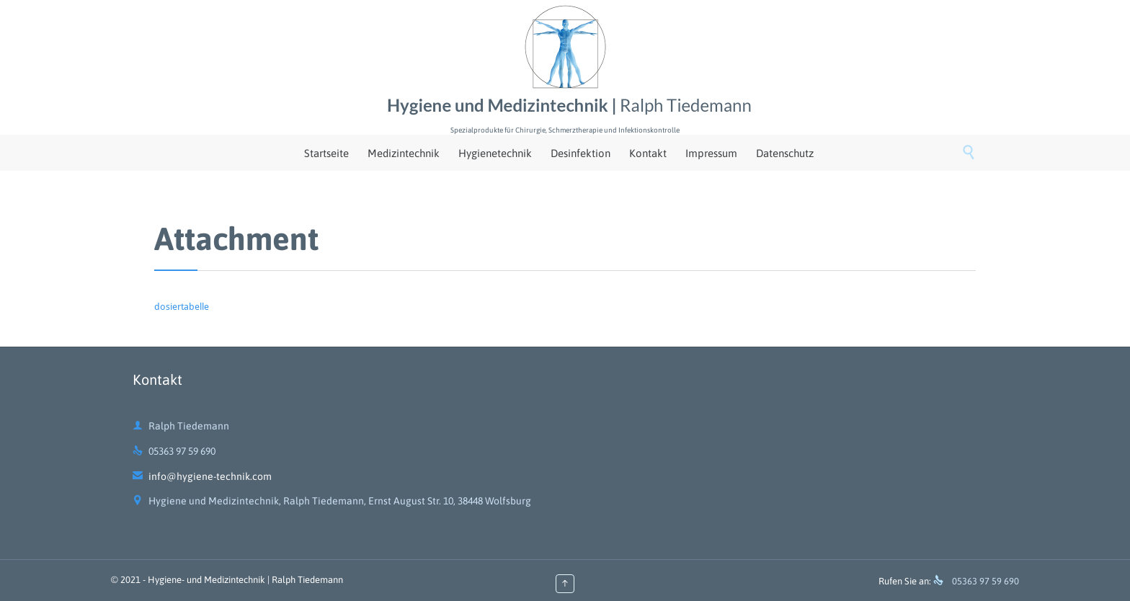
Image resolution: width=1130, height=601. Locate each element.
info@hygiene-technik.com (202, 476)
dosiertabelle (181, 306)
